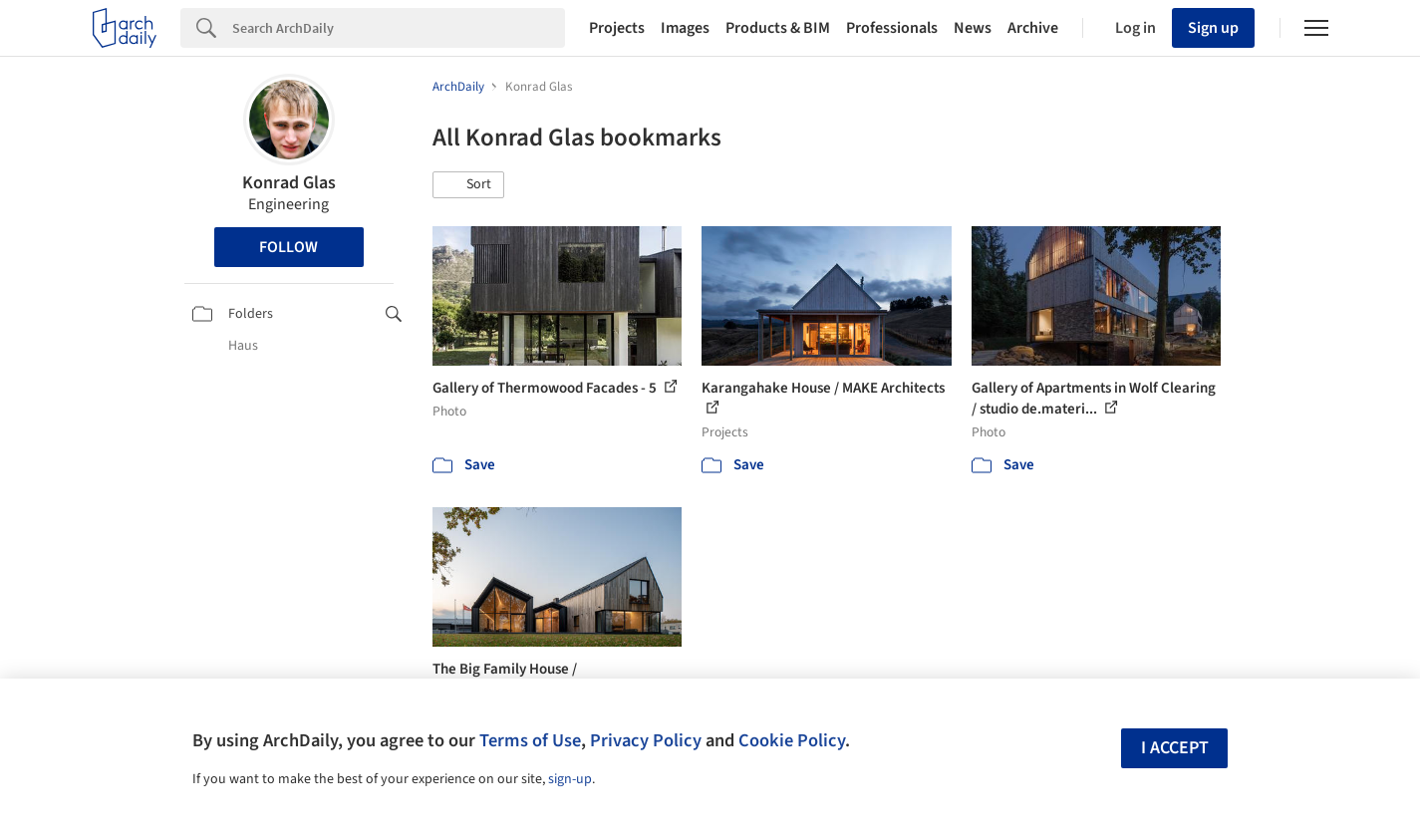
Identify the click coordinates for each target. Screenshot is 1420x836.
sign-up (570, 779)
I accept (1175, 747)
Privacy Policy (646, 740)
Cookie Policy (791, 740)
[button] (468, 185)
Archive (1032, 28)
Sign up (1213, 28)
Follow (288, 247)
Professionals (892, 28)
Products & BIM (777, 28)
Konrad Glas (289, 182)
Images (685, 28)
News (973, 28)
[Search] (398, 28)
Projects (617, 28)
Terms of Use (530, 740)
